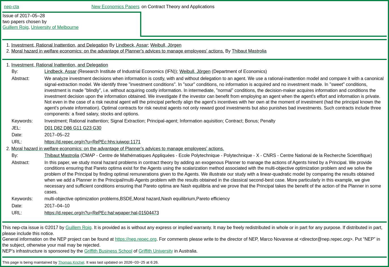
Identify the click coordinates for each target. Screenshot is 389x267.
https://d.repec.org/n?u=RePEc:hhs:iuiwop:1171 (92, 141)
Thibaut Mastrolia (249, 51)
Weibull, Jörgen (165, 45)
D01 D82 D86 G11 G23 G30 (72, 128)
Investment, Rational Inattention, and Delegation (59, 45)
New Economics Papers (115, 6)
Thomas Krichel (71, 262)
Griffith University (155, 251)
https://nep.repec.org (136, 239)
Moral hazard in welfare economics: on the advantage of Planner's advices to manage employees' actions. (117, 51)
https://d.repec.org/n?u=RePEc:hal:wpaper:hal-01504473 (101, 212)
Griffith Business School (108, 251)
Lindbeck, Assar (132, 45)
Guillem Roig (16, 27)
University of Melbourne (54, 27)
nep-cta (11, 6)
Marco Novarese (276, 239)
